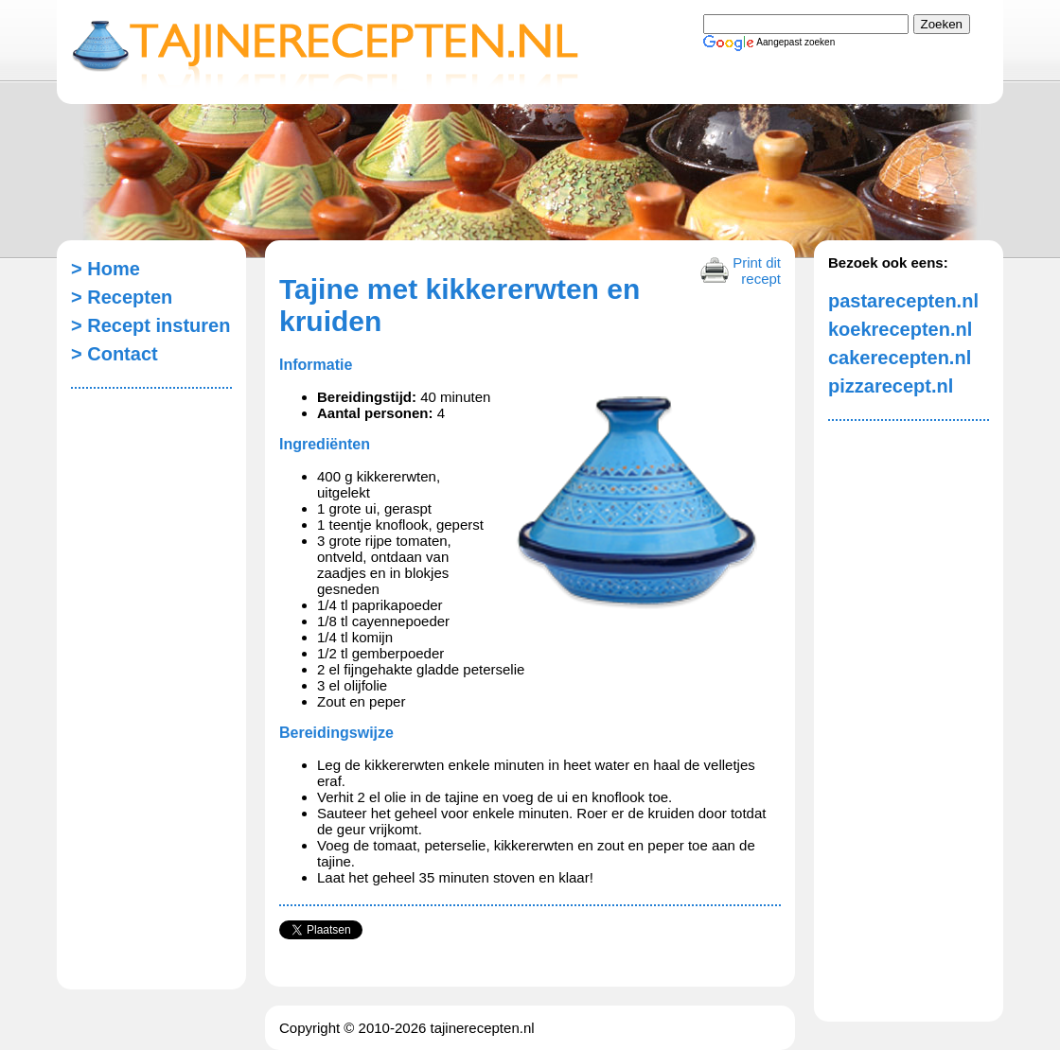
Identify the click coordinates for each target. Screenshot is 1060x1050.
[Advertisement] (146, 691)
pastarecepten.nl (899, 300)
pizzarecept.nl (890, 386)
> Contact (114, 353)
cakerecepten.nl (899, 357)
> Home (105, 268)
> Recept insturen (142, 325)
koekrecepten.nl (899, 329)
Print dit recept (757, 268)
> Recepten (121, 297)
